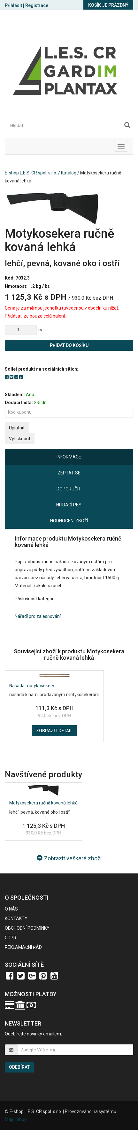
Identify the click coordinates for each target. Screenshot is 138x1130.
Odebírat (19, 1067)
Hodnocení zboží (69, 520)
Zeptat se (68, 472)
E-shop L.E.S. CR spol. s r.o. (31, 172)
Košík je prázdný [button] (108, 5)
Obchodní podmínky (27, 928)
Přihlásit (13, 5)
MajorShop (16, 1119)
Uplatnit (17, 427)
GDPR (10, 937)
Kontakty (16, 918)
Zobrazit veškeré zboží (69, 858)
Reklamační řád (23, 947)
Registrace (36, 5)
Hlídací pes (68, 504)
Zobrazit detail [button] (54, 730)
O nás (11, 908)
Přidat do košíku (69, 345)
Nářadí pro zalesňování (38, 616)
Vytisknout (19, 438)
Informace (69, 456)
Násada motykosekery (31, 685)
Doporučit (69, 488)
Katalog (68, 172)
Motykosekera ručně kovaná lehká (43, 802)
